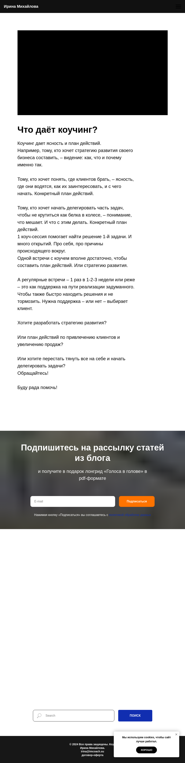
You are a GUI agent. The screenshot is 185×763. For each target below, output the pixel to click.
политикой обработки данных (130, 515)
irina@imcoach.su (92, 751)
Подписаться (137, 501)
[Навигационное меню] (178, 6)
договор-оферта (92, 755)
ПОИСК (135, 715)
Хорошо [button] (146, 750)
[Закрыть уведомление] (176, 734)
